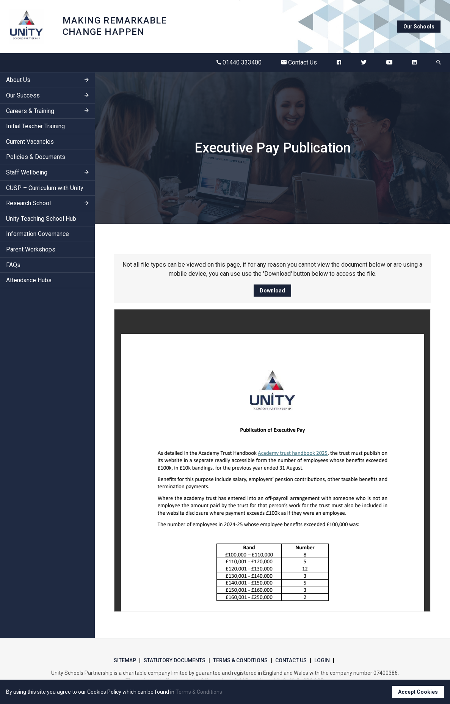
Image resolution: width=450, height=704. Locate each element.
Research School (28, 203)
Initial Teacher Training (35, 126)
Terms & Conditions (240, 660)
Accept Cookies (418, 692)
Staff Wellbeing (26, 172)
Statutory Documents (174, 660)
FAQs (13, 265)
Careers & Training (30, 111)
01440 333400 (239, 62)
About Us (18, 79)
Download (272, 291)
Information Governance (37, 233)
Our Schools (418, 27)
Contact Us (299, 62)
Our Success (23, 95)
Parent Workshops (30, 249)
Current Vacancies (30, 141)
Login (322, 660)
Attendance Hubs (29, 280)
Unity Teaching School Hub (41, 218)
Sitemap (125, 660)
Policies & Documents (35, 156)
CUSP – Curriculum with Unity (44, 188)
